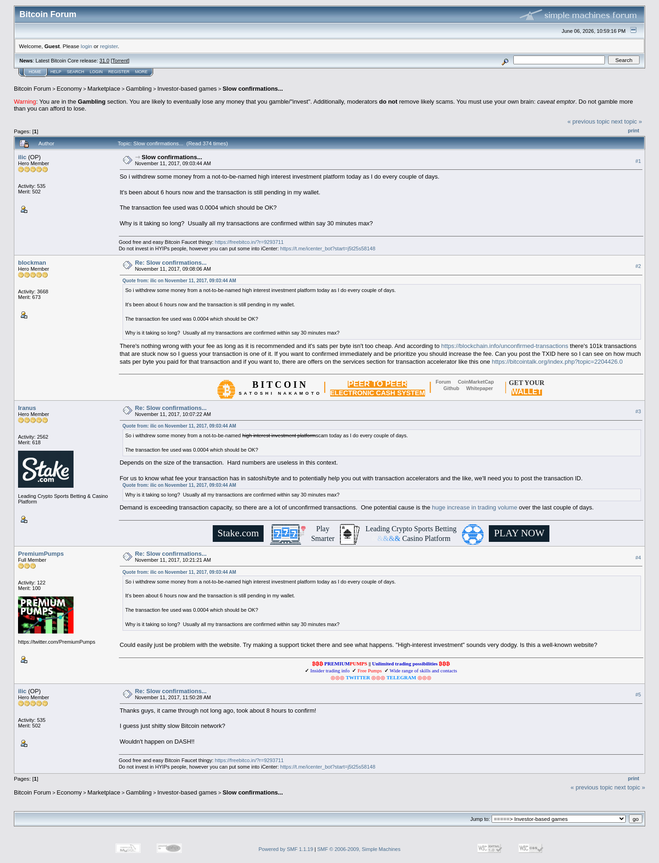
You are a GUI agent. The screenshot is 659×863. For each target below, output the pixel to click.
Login (96, 71)
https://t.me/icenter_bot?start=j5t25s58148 (328, 248)
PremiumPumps (41, 553)
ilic (22, 157)
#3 (638, 411)
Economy (69, 88)
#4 (638, 557)
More (141, 71)
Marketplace (103, 88)
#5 (638, 695)
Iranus (27, 407)
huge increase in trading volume (474, 507)
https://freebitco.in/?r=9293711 (249, 242)
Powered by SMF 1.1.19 (286, 849)
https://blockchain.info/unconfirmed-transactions (504, 345)
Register (118, 71)
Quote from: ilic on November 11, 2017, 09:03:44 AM (179, 280)
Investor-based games (187, 88)
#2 (638, 266)
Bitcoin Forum (32, 88)
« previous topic (588, 121)
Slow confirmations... (252, 88)
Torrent (120, 60)
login (86, 46)
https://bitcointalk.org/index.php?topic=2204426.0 (557, 361)
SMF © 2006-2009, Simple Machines (358, 849)
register (108, 46)
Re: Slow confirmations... (171, 262)
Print (633, 130)
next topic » (626, 121)
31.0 (104, 60)
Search (76, 71)
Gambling (139, 88)
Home (35, 71)
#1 (638, 161)
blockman (32, 262)
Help (56, 71)
